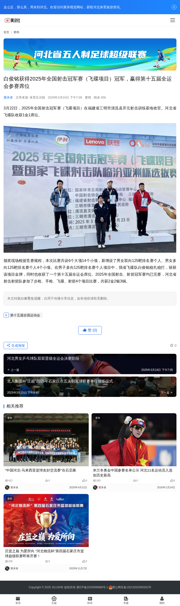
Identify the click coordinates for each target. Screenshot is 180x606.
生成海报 (16, 345)
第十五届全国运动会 (25, 315)
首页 (6, 32)
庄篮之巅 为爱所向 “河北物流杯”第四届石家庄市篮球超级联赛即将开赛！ (44, 553)
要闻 (88, 97)
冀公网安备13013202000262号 (131, 587)
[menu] (173, 20)
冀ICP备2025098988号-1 (92, 587)
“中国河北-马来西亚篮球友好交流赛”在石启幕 (40, 470)
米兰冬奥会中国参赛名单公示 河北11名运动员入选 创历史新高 (133, 472)
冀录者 (8, 97)
